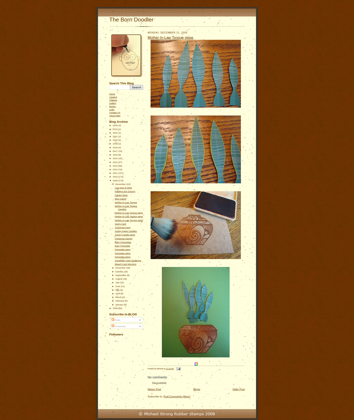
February (120, 301)
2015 (115, 158)
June (118, 286)
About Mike (114, 115)
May (117, 290)
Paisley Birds (121, 195)
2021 (115, 136)
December (120, 184)
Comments (119, 326)
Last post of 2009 (123, 187)
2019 (115, 143)
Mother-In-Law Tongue (126, 202)
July (117, 282)
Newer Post (154, 389)
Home (112, 94)
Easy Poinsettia (122, 246)
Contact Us (114, 112)
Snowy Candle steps (125, 235)
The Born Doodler (131, 20)
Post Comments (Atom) (176, 396)
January (119, 304)
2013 (115, 166)
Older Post (239, 389)
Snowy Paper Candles (126, 231)
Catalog (113, 97)
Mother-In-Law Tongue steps (129, 213)
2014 (115, 162)
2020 (115, 140)
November (120, 268)
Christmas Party (123, 227)
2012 (115, 169)
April (117, 293)
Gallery (112, 103)
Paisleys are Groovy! (125, 191)
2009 (115, 180)
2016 (115, 154)
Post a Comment (159, 383)
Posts (116, 320)
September (121, 275)
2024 (115, 125)
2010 (115, 176)
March (118, 297)
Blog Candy (120, 199)
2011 (115, 173)
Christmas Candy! (124, 238)
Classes (113, 100)
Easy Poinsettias (123, 242)
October (119, 271)
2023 (115, 129)
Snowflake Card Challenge (128, 260)
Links (111, 109)
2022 (115, 133)
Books (112, 106)
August (119, 279)
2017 (115, 151)
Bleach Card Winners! (126, 264)
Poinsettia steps (122, 249)
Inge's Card (120, 224)
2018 (115, 147)
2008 (115, 308)
